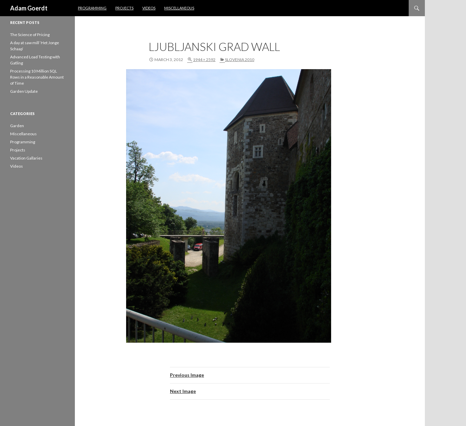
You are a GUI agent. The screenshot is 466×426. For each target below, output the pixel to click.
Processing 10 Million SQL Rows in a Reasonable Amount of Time (37, 77)
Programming (92, 8)
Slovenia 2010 (239, 59)
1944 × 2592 (204, 59)
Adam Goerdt (29, 8)
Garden (17, 125)
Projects (124, 8)
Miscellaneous (179, 8)
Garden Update (24, 91)
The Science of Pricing (30, 34)
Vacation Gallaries (26, 158)
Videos (148, 8)
